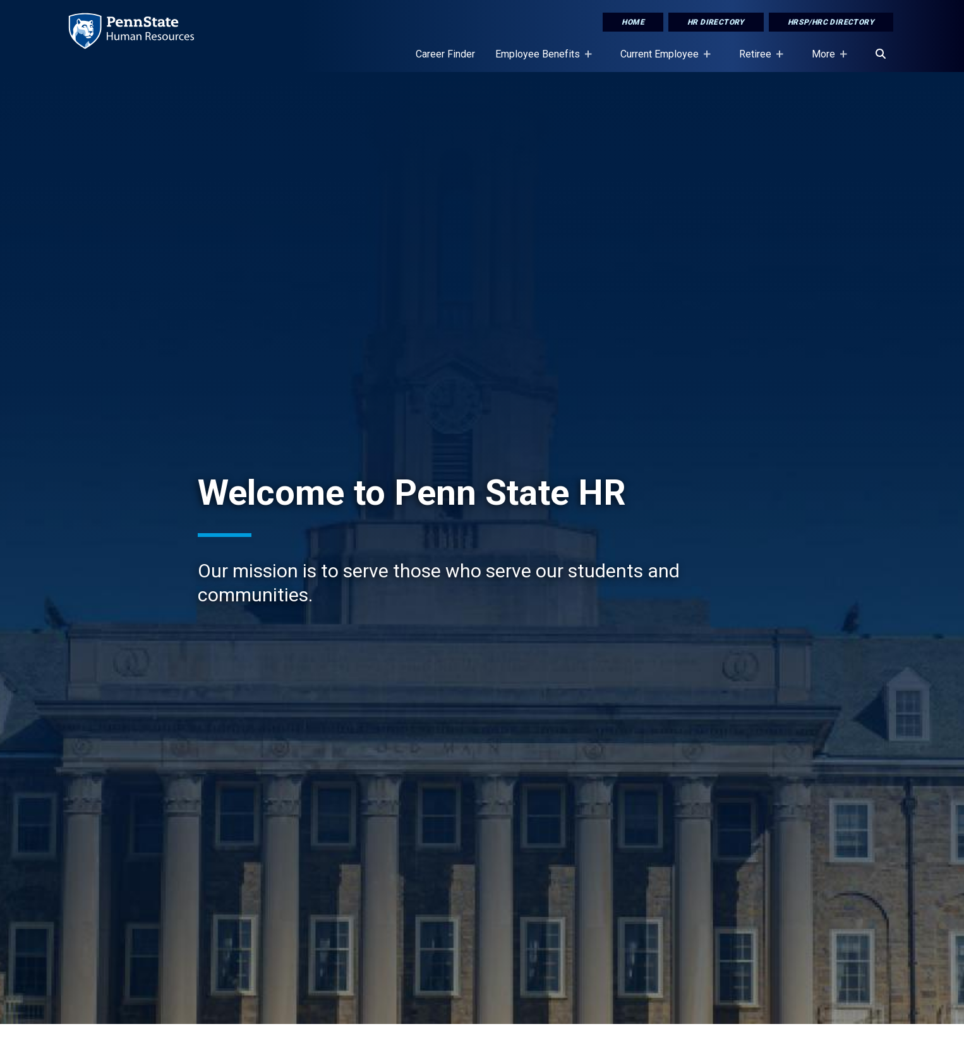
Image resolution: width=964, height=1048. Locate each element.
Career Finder (445, 54)
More (826, 60)
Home (633, 22)
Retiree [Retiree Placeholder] (757, 60)
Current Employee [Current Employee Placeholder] (662, 60)
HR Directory (716, 22)
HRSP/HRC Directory (831, 22)
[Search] (880, 54)
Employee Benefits (540, 60)
